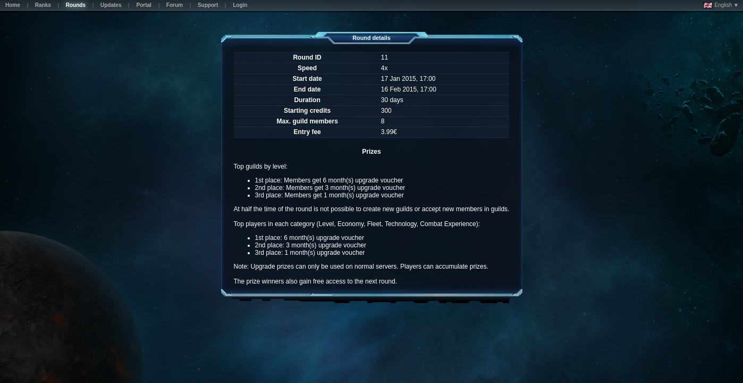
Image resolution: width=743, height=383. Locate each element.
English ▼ (721, 5)
